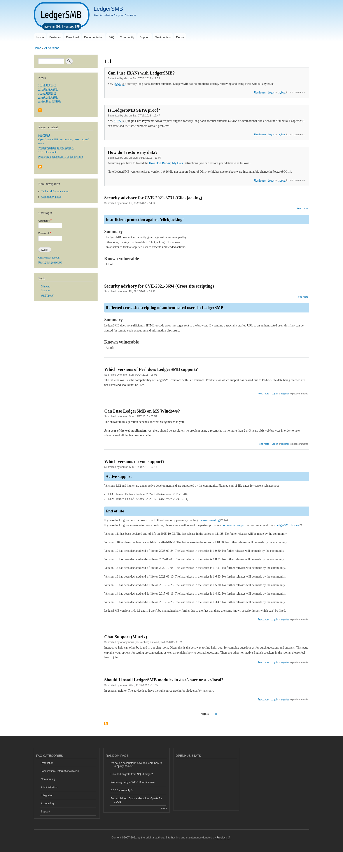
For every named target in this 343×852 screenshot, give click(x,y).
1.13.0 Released (47, 92)
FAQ (111, 37)
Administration (49, 787)
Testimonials (163, 37)
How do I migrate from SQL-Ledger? (132, 774)
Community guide (51, 196)
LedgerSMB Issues (289, 525)
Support (145, 37)
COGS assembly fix (122, 790)
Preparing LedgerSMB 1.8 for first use (133, 782)
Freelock (224, 837)
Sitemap (45, 286)
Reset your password (50, 262)
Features (55, 37)
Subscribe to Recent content (40, 167)
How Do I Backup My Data (166, 163)
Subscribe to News (40, 110)
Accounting (47, 803)
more (164, 808)
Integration (47, 795)
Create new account (49, 257)
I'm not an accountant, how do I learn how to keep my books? (136, 765)
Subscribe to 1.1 (106, 724)
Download (72, 37)
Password (43, 233)
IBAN (119, 83)
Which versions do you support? (56, 147)
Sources (45, 290)
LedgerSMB (108, 9)
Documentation (93, 37)
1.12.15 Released (48, 88)
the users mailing (211, 520)
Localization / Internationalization (60, 771)
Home (40, 37)
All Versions (51, 48)
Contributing (48, 779)
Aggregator (47, 295)
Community (127, 37)
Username (43, 220)
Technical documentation (55, 191)
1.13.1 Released (47, 85)
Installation (47, 763)
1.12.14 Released (48, 96)
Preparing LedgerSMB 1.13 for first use (60, 156)
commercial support (234, 525)
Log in (271, 92)
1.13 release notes (48, 152)
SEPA (119, 121)
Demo (180, 37)
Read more (260, 92)
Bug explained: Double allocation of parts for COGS (136, 800)
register (282, 92)
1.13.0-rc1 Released (49, 100)
